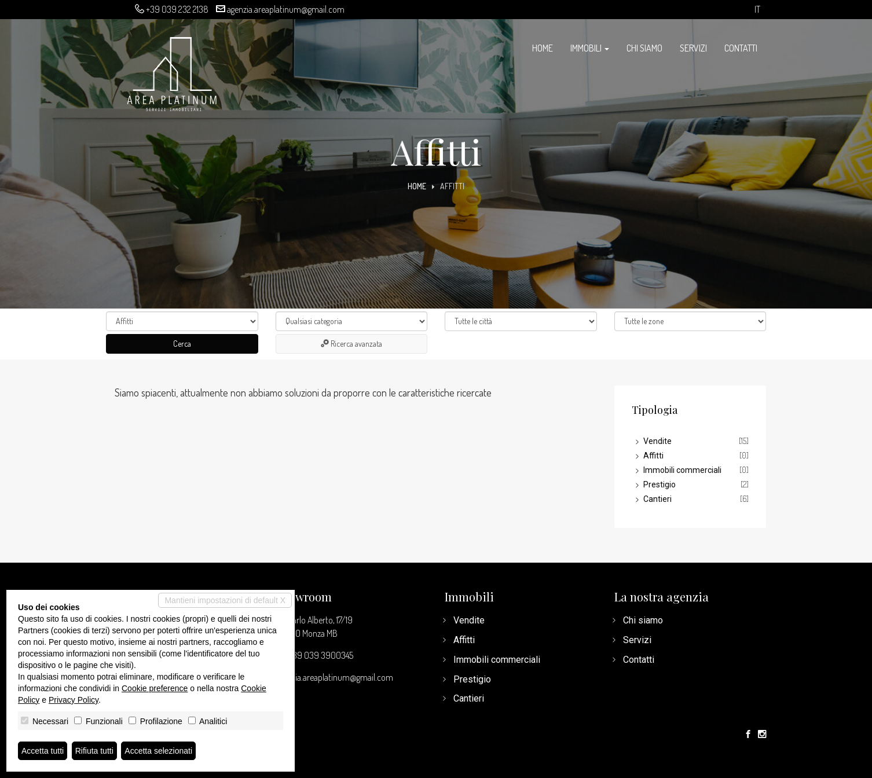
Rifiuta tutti (94, 750)
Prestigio (659, 484)
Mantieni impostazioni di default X (224, 600)
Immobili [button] (589, 48)
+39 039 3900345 (320, 655)
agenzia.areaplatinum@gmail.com (286, 9)
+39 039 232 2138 (177, 9)
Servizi (693, 48)
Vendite (657, 441)
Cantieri (657, 499)
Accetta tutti (42, 750)
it (757, 9)
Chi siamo (644, 48)
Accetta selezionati (158, 750)
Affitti (653, 455)
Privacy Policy (73, 699)
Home (542, 48)
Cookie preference (155, 688)
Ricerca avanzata (351, 343)
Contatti (740, 48)
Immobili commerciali (682, 470)
